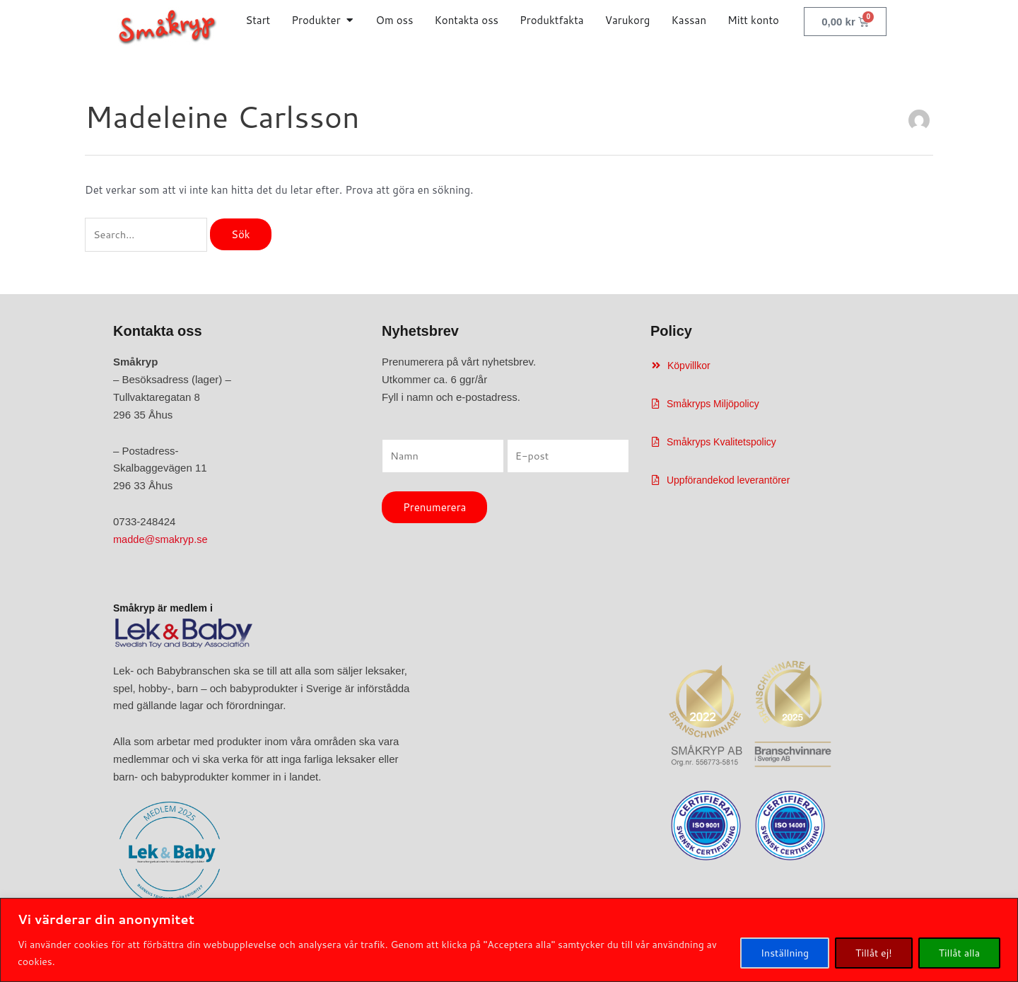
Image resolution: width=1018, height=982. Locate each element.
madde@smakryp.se (162, 540)
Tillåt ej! (873, 953)
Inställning (785, 953)
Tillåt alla (959, 953)
